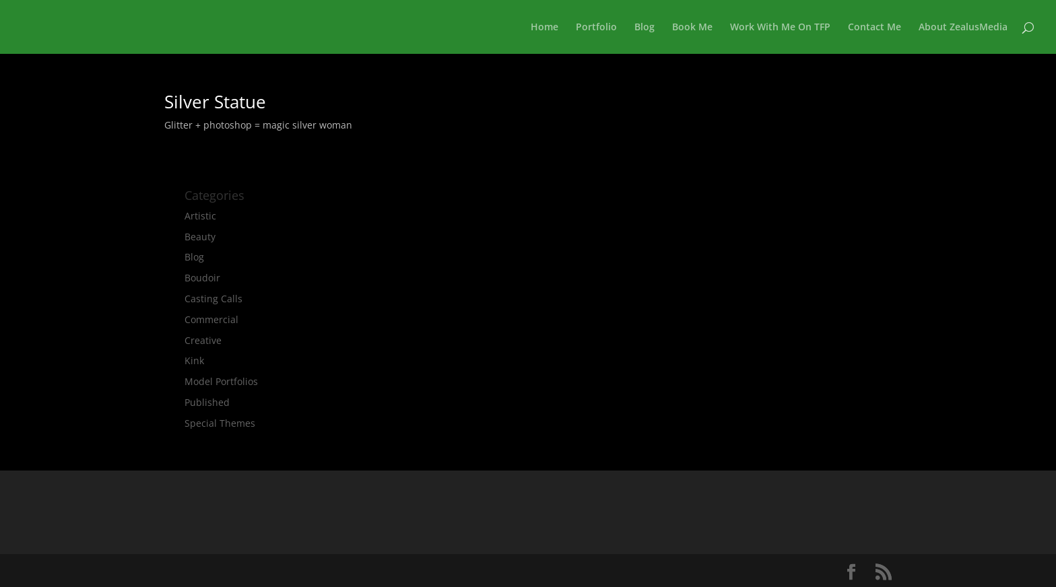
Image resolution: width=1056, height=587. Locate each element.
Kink (194, 360)
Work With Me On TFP (780, 27)
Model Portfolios (221, 381)
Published (207, 402)
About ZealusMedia (963, 27)
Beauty (200, 236)
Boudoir (202, 277)
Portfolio (596, 27)
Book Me (692, 27)
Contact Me (874, 27)
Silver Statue (215, 102)
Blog (644, 27)
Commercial (211, 319)
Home (544, 27)
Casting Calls (213, 298)
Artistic (200, 215)
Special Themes (220, 423)
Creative (203, 340)
